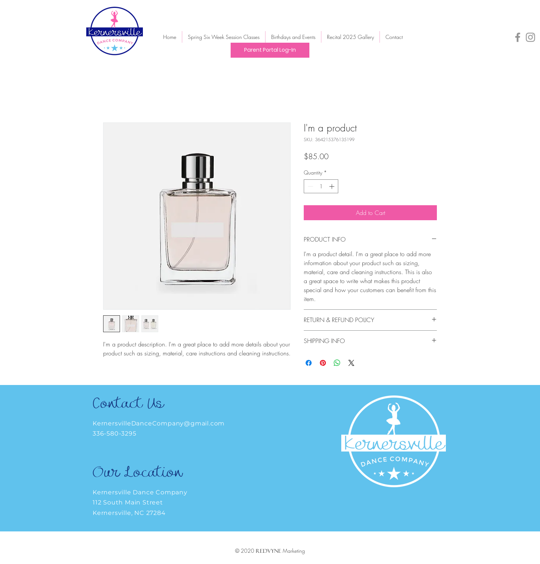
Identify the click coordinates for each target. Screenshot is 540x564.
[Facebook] (518, 37)
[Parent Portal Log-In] (270, 50)
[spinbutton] (321, 186)
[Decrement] (309, 186)
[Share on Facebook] (308, 362)
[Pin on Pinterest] (322, 362)
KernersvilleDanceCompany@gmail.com (159, 423)
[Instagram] (530, 37)
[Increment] (332, 186)
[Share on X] (351, 362)
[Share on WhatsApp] (337, 362)
